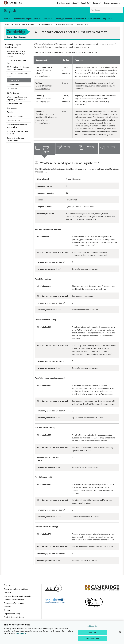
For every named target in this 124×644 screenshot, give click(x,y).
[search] (106, 10)
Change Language (112, 3)
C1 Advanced (12, 88)
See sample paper (42, 76)
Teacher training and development (15, 139)
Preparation (14, 84)
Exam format (14, 80)
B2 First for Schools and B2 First (18, 74)
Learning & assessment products (69, 18)
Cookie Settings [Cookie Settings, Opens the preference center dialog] (92, 626)
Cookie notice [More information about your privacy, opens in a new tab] (21, 633)
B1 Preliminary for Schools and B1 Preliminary (18, 68)
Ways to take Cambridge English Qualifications (17, 98)
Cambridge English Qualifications (13, 45)
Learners (46, 18)
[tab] (44, 149)
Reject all (92, 632)
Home (7, 18)
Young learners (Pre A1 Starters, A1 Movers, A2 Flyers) (16, 53)
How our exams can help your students (17, 125)
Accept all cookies (92, 639)
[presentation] (44, 149)
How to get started (15, 116)
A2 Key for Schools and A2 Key (17, 61)
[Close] (120, 632)
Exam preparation (14, 103)
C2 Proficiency (13, 93)
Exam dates (12, 108)
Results (10, 112)
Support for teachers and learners (17, 132)
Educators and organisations (25, 18)
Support (106, 18)
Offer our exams (13, 120)
